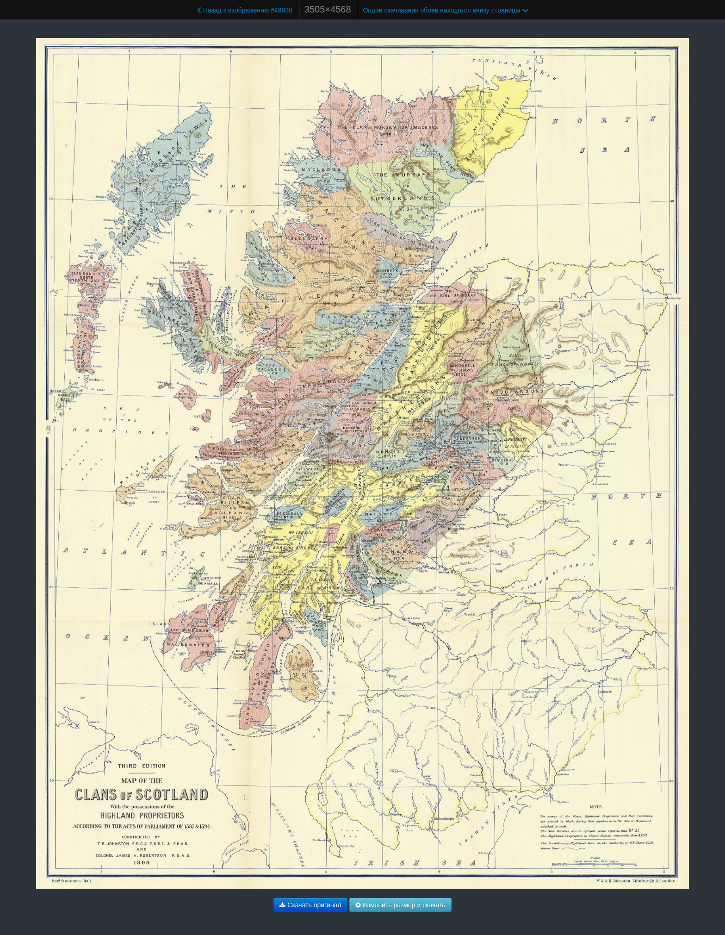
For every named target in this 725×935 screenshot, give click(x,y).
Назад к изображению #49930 (244, 10)
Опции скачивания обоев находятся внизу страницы (445, 10)
